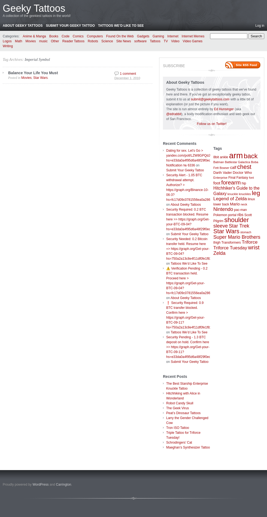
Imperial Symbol (37, 60)
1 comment (128, 74)
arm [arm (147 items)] (236, 155)
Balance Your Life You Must (33, 73)
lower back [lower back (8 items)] (221, 204)
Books (53, 36)
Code (65, 36)
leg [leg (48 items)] (256, 193)
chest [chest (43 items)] (244, 166)
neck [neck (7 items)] (244, 204)
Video (175, 41)
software (140, 41)
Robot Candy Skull (179, 403)
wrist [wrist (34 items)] (253, 247)
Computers (95, 36)
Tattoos (155, 41)
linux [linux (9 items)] (251, 199)
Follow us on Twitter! (211, 124)
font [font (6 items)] (251, 177)
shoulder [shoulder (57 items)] (236, 219)
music (43, 41)
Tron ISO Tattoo (177, 428)
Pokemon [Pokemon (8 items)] (220, 215)
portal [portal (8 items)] (232, 215)
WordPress (40, 484)
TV (166, 41)
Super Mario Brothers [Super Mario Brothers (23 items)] (236, 237)
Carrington (63, 484)
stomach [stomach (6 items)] (245, 232)
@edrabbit (173, 114)
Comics (78, 36)
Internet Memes (193, 36)
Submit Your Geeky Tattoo (70, 26)
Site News (123, 41)
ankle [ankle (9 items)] (224, 157)
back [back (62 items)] (251, 156)
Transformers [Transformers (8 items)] (231, 242)
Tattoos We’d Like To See (121, 26)
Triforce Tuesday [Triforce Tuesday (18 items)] (230, 247)
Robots (93, 41)
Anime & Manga (34, 36)
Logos (7, 41)
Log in (259, 26)
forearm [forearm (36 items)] (231, 182)
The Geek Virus (177, 408)
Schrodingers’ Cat (179, 442)
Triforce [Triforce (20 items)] (249, 242)
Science (107, 41)
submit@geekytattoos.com (210, 99)
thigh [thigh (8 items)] (216, 242)
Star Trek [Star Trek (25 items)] (239, 226)
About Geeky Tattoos (23, 26)
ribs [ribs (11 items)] (240, 215)
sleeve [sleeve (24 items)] (220, 226)
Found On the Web (120, 36)
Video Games (193, 41)
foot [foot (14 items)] (216, 183)
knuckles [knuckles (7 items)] (245, 194)
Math (18, 41)
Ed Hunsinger (224, 109)
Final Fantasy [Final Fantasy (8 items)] (238, 178)
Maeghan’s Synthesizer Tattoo (188, 447)
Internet (172, 36)
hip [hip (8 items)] (244, 183)
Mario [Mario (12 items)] (235, 204)
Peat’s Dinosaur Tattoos (183, 413)
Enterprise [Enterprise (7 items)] (220, 177)
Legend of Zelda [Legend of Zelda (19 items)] (230, 198)
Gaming (158, 36)
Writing (8, 46)
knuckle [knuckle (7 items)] (232, 194)
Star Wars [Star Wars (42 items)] (226, 231)
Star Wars (40, 78)
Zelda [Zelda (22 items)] (219, 253)
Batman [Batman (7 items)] (218, 162)
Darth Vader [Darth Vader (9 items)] (222, 173)
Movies (30, 41)
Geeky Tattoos (34, 8)
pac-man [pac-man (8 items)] (240, 210)
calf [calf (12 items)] (233, 167)
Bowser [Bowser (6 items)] (224, 167)
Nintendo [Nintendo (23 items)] (223, 209)
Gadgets (143, 36)
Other (55, 41)
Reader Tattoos (73, 41)
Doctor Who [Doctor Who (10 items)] (242, 173)
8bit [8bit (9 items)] (216, 157)
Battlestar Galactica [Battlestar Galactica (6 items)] (237, 162)
